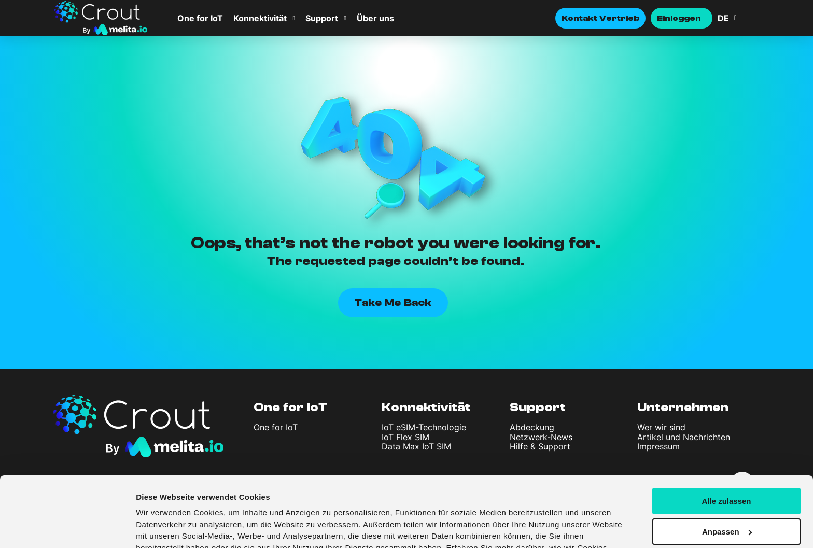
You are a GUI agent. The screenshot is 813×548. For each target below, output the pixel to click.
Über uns (375, 18)
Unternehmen (682, 407)
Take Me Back (393, 302)
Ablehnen (726, 502)
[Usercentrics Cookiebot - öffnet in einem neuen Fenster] (67, 528)
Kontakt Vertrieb (600, 18)
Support (321, 18)
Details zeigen (162, 527)
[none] (738, 18)
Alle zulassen (726, 441)
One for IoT (200, 18)
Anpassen (727, 471)
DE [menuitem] (723, 18)
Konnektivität (260, 18)
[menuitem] (738, 18)
